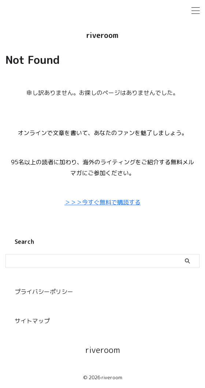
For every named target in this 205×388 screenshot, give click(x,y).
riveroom (102, 35)
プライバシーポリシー (44, 292)
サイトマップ (32, 321)
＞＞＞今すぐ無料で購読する (102, 202)
